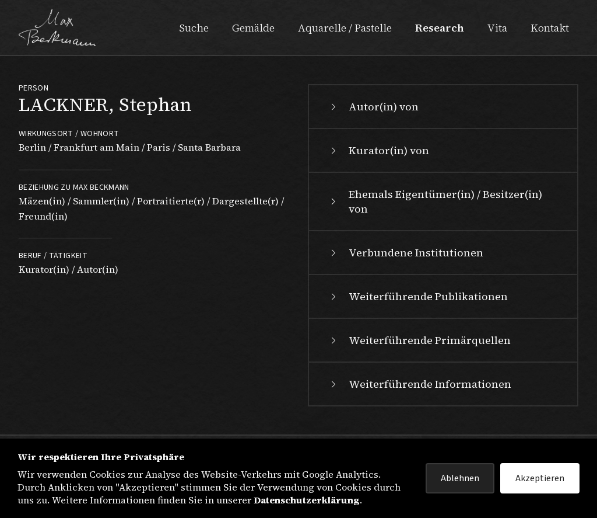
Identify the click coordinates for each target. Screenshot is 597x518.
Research (439, 27)
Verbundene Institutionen (405, 252)
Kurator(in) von (378, 150)
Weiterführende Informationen (419, 384)
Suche (194, 27)
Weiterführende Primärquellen (419, 340)
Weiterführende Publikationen (418, 296)
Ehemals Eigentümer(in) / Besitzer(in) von (435, 201)
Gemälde (253, 27)
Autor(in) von (373, 106)
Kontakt (550, 27)
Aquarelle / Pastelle (345, 27)
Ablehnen (460, 478)
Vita (497, 27)
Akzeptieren (539, 478)
